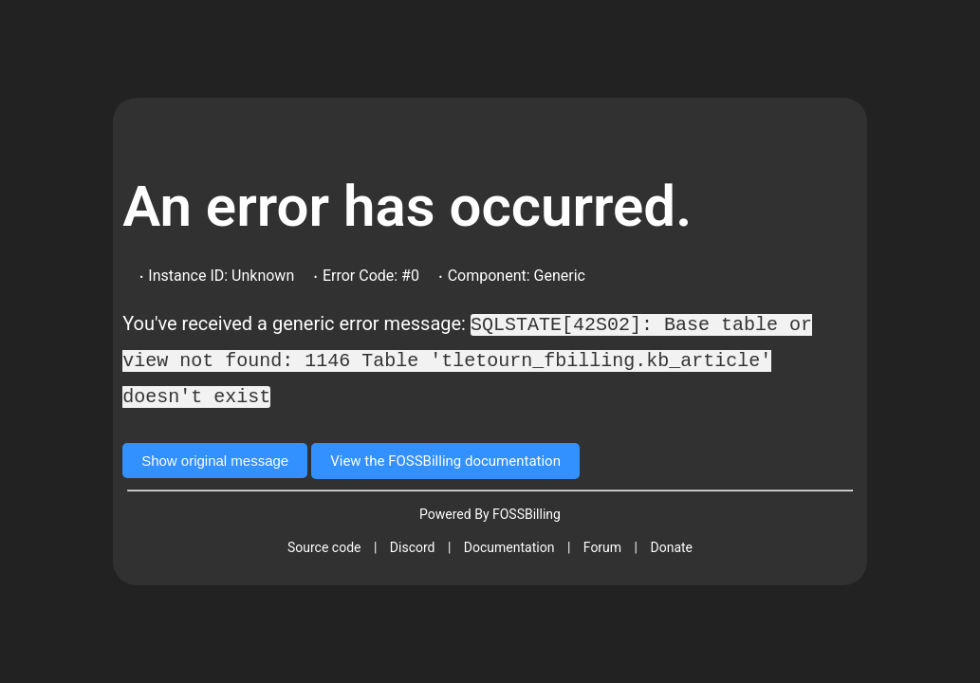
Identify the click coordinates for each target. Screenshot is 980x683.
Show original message (214, 458)
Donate (671, 544)
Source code (324, 544)
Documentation (509, 544)
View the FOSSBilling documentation (445, 458)
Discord (412, 544)
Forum (602, 544)
